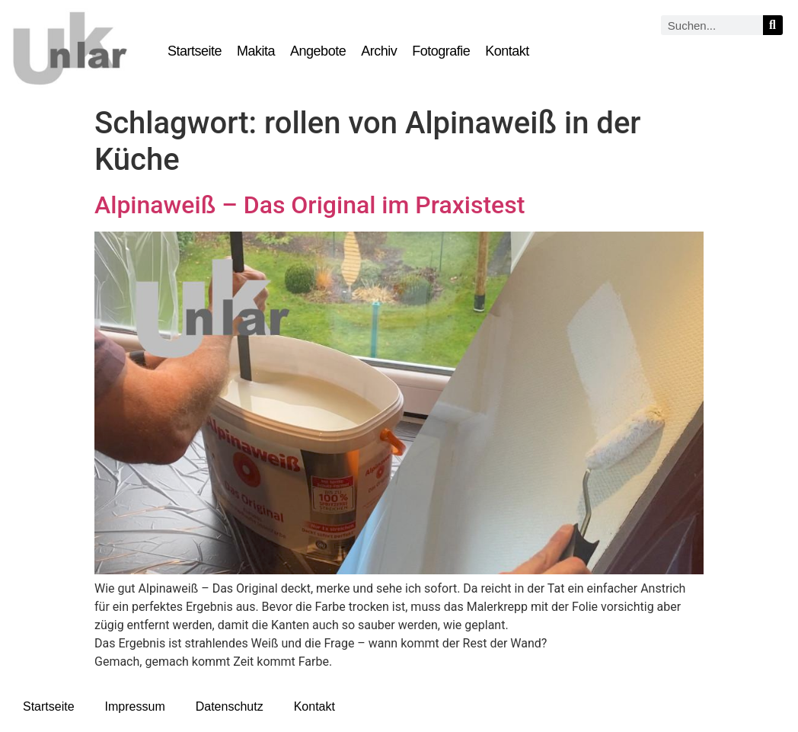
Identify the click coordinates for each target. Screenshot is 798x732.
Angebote (318, 51)
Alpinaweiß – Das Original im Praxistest (309, 204)
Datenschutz (229, 706)
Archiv (379, 51)
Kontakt (507, 51)
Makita (256, 51)
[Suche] (773, 25)
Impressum (135, 706)
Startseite (195, 51)
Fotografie (441, 51)
